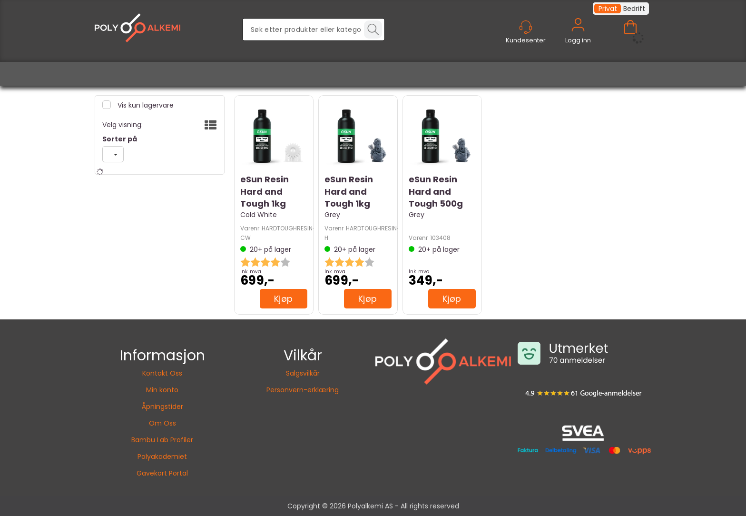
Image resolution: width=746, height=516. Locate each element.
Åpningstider (162, 406)
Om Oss (162, 423)
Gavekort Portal (162, 473)
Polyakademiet (162, 456)
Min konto (162, 390)
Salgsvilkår (303, 373)
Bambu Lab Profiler (162, 440)
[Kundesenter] (526, 27)
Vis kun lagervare (145, 105)
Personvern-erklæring (302, 390)
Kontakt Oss (162, 373)
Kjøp (283, 299)
